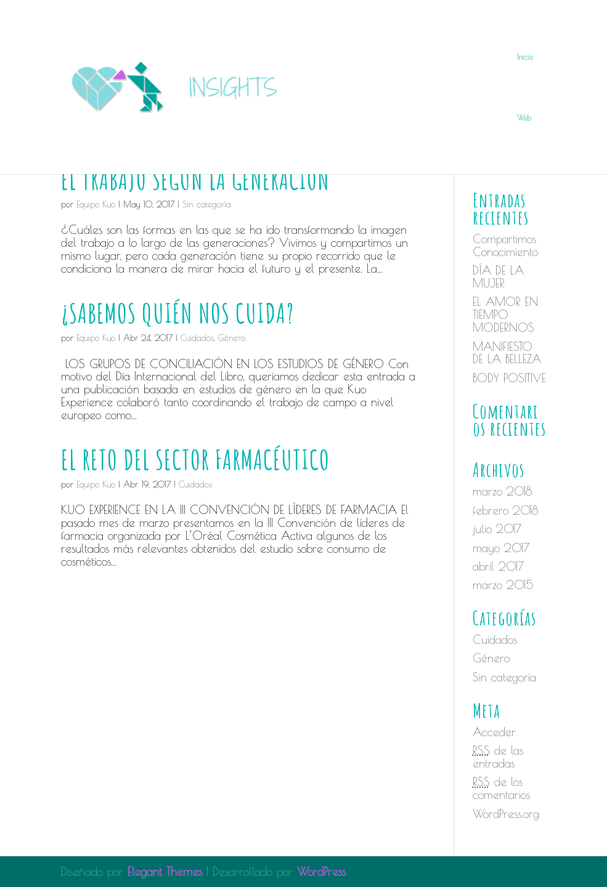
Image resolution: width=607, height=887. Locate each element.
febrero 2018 (505, 510)
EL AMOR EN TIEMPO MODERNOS (505, 314)
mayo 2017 (501, 548)
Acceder (494, 732)
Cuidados (197, 338)
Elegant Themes (165, 871)
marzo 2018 (502, 491)
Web (524, 117)
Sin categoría (504, 677)
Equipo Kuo (95, 338)
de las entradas (498, 757)
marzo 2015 (503, 585)
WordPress (321, 871)
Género (231, 338)
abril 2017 (498, 566)
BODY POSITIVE (509, 378)
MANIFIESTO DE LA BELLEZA (507, 353)
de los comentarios (501, 788)
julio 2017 (497, 529)
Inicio (525, 56)
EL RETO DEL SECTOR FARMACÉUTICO (195, 459)
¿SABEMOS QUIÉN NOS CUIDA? (177, 312)
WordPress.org (506, 814)
